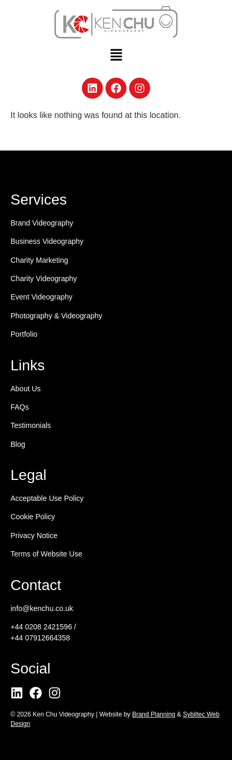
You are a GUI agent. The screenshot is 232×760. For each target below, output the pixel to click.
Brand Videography (41, 223)
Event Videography (41, 297)
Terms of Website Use (46, 554)
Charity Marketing (39, 260)
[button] (116, 55)
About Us (25, 388)
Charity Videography (43, 278)
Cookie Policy (32, 516)
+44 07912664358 (40, 638)
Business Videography (46, 241)
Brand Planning (153, 714)
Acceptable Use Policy (46, 498)
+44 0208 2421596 (41, 627)
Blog (17, 444)
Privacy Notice (33, 535)
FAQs (19, 407)
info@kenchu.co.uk (41, 608)
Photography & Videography (56, 316)
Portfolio (23, 334)
